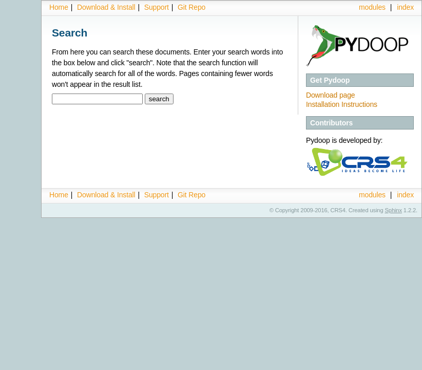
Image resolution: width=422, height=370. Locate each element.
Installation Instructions (341, 104)
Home (58, 7)
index (405, 7)
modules (372, 7)
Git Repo (191, 7)
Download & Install (106, 7)
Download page (330, 95)
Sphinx (393, 210)
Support (156, 7)
